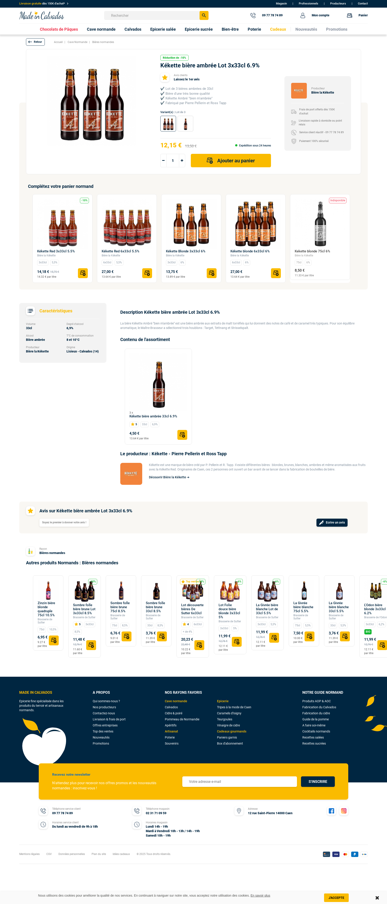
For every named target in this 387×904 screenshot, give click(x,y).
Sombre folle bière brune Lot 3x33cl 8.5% (84, 609)
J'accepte (336, 898)
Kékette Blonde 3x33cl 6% (185, 251)
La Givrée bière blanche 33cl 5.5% (339, 607)
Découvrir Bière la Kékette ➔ (169, 477)
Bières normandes (52, 553)
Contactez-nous (104, 713)
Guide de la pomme (315, 719)
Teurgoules (224, 719)
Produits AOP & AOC (316, 701)
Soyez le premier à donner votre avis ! (64, 522)
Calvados (171, 707)
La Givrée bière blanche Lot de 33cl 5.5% (267, 609)
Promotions (101, 743)
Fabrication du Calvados (319, 707)
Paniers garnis (227, 737)
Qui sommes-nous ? (106, 701)
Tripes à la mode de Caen (234, 707)
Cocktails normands (316, 731)
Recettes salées (313, 737)
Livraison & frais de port (109, 719)
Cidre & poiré (173, 713)
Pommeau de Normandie (182, 719)
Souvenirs (171, 743)
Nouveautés (101, 737)
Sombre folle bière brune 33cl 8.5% (155, 607)
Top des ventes (103, 731)
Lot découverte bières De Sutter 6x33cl (192, 609)
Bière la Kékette (46, 255)
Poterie (170, 737)
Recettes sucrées (314, 743)
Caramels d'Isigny (229, 713)
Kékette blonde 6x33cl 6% (250, 251)
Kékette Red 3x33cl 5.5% (56, 251)
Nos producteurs (104, 707)
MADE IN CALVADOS (35, 692)
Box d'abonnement (230, 743)
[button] (35, 42)
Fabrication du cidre (316, 713)
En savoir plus (260, 895)
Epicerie (223, 701)
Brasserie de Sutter (45, 621)
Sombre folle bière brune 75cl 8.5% (120, 607)
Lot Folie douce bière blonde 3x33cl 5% (229, 611)
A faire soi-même (313, 725)
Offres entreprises (105, 725)
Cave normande (176, 701)
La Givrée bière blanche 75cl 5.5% (303, 607)
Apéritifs (170, 725)
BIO (368, 631)
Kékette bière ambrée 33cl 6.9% (153, 416)
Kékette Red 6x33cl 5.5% (120, 251)
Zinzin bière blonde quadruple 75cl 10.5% (46, 609)
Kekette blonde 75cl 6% (312, 251)
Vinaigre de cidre (228, 725)
